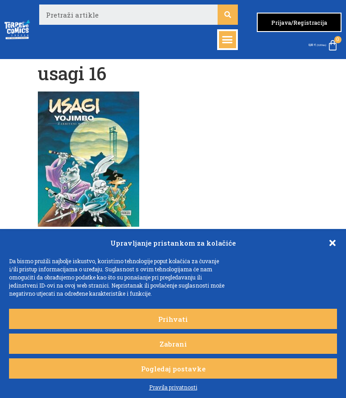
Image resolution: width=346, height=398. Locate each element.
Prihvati (173, 319)
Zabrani (173, 343)
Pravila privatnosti (173, 387)
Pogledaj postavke (173, 368)
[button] (332, 242)
